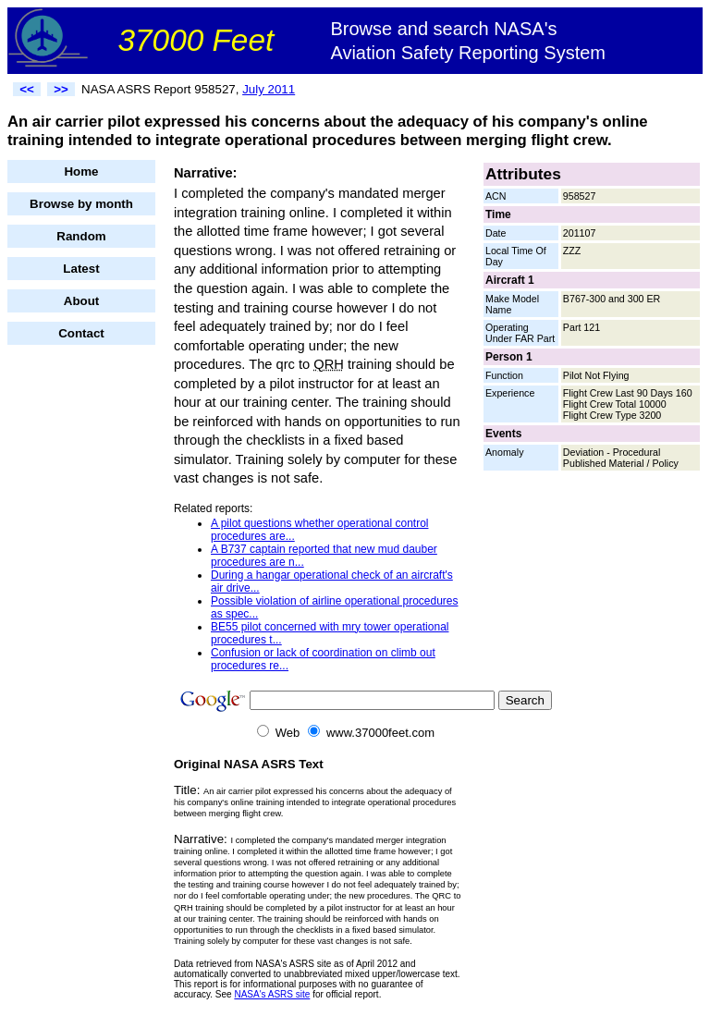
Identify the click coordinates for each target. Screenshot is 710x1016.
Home (81, 171)
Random (80, 236)
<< (26, 89)
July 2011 (268, 89)
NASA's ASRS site (272, 994)
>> (61, 89)
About (82, 301)
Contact (81, 333)
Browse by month (81, 204)
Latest (81, 268)
